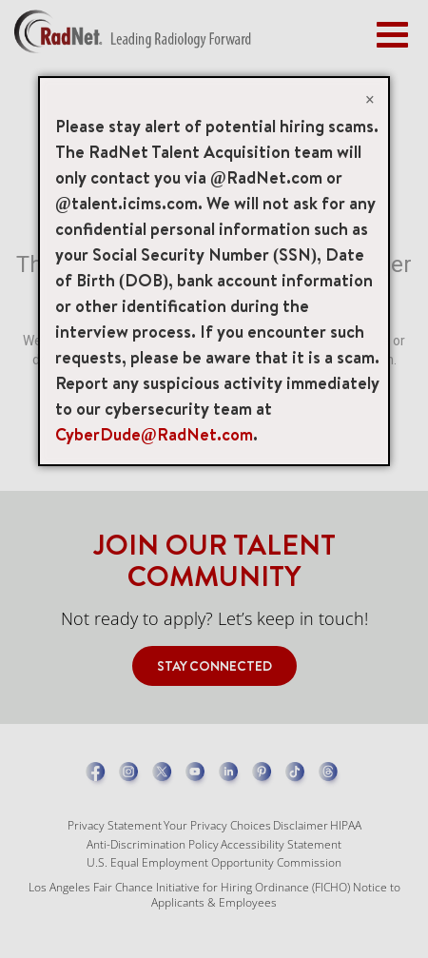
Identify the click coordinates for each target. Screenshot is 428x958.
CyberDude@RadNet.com (154, 434)
